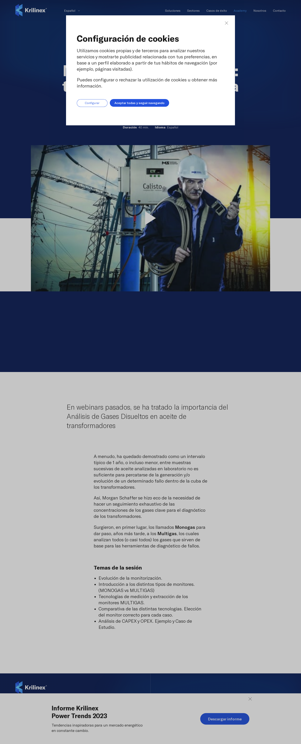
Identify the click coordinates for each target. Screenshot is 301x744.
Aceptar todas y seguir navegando (139, 103)
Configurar (92, 103)
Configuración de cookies (128, 38)
